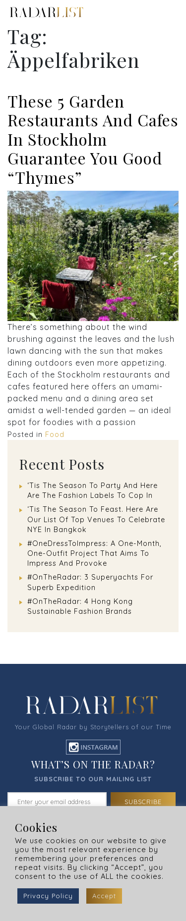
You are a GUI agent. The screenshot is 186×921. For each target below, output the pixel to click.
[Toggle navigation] (170, 12)
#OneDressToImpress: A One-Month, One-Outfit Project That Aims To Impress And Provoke (94, 553)
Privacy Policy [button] (48, 896)
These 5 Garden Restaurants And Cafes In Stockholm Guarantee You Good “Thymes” (93, 139)
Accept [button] (104, 896)
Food (54, 434)
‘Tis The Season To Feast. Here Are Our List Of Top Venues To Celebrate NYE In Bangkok (96, 519)
